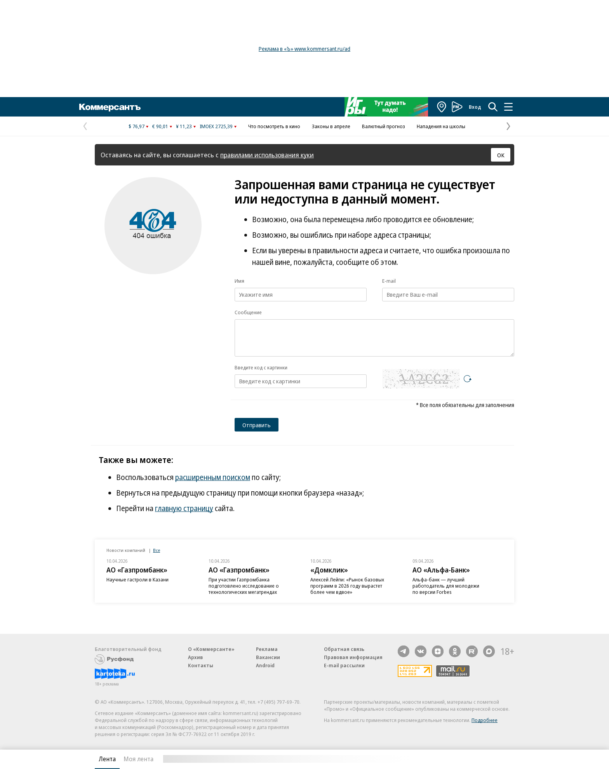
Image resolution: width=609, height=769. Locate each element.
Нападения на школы (441, 126)
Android (265, 665)
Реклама (267, 648)
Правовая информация (353, 657)
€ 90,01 (160, 126)
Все (156, 550)
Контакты (200, 665)
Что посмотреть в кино (274, 126)
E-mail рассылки (344, 665)
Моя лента (138, 759)
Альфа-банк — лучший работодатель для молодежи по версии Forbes (445, 585)
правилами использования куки (267, 154)
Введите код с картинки (261, 367)
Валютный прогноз (383, 126)
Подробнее (485, 720)
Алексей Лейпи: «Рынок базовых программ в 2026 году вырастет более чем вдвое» (347, 585)
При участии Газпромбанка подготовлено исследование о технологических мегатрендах (244, 585)
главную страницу (184, 508)
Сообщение (248, 312)
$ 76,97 (136, 126)
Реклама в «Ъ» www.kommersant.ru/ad (304, 48)
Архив (195, 657)
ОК (501, 155)
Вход (475, 106)
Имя (239, 281)
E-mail (389, 281)
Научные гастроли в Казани (137, 579)
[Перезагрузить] (467, 378)
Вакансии (268, 657)
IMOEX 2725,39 (216, 126)
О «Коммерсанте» (211, 648)
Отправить (256, 425)
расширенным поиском (212, 477)
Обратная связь (344, 648)
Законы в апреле (331, 126)
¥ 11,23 (184, 126)
